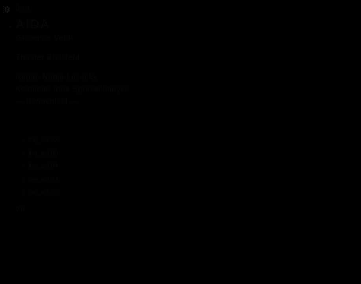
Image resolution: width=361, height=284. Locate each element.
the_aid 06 (43, 152)
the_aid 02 (43, 139)
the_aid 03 (43, 179)
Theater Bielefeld (48, 57)
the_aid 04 (43, 166)
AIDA (33, 24)
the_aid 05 (43, 192)
